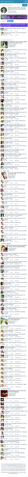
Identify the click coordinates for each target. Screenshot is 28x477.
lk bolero (11, 467)
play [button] (5, 17)
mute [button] (19, 17)
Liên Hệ (16, 473)
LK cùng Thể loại (6, 40)
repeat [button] (13, 17)
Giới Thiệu (20, 472)
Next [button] (9, 17)
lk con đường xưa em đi (19, 467)
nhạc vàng (23, 465)
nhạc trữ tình (3, 466)
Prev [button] (2, 17)
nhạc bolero (9, 466)
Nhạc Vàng (13, 11)
